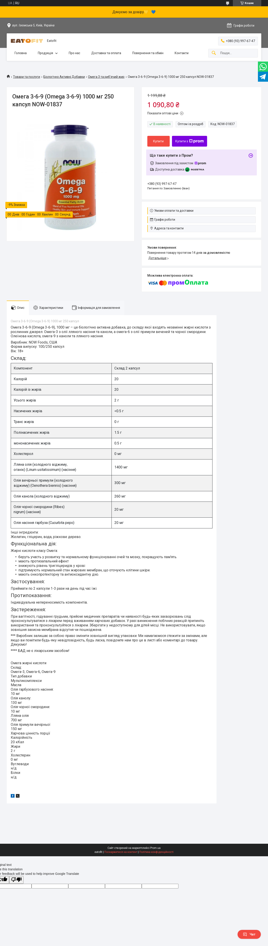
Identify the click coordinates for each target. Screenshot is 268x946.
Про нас (74, 53)
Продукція (45, 53)
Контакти (182, 53)
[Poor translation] (16, 880)
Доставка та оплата (106, 53)
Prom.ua (155, 848)
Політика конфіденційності (156, 852)
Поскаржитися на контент (120, 852)
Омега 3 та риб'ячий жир (106, 77)
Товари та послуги (26, 77)
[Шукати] (214, 53)
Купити (158, 141)
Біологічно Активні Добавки (64, 77)
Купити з (189, 141)
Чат (249, 934)
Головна (21, 53)
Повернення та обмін (147, 53)
